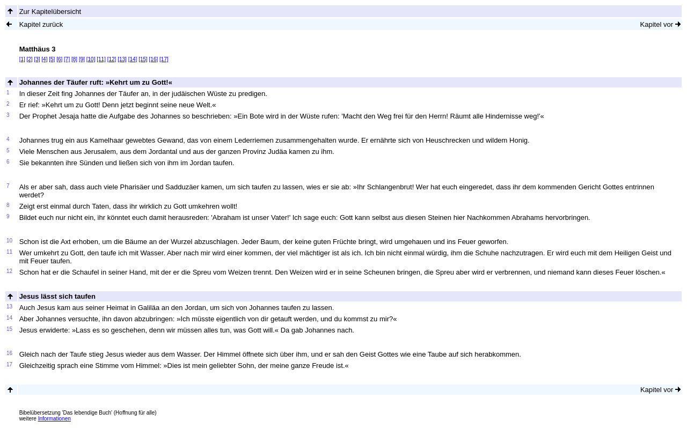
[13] (122, 59)
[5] (52, 59)
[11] (101, 59)
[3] (37, 59)
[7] (67, 59)
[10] (91, 59)
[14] (132, 59)
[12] (111, 59)
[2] (30, 59)
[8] (74, 59)
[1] (22, 59)
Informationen (54, 419)
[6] (59, 59)
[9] (82, 59)
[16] (153, 59)
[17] (164, 59)
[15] (143, 59)
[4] (44, 59)
